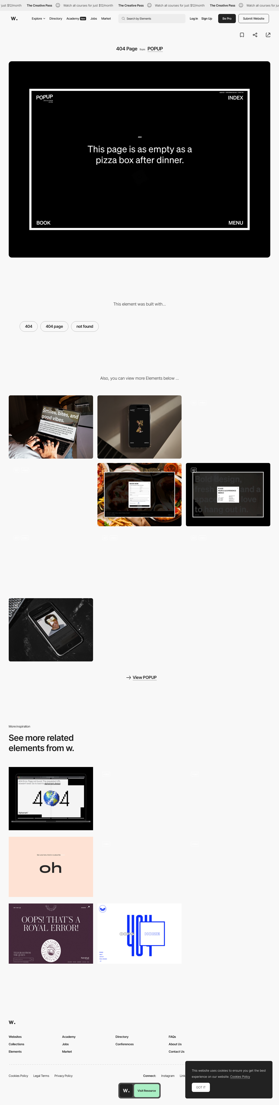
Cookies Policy (18, 1076)
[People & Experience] (228, 562)
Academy (76, 18)
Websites (15, 1036)
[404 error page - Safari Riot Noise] (139, 933)
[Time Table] (139, 562)
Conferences (125, 1044)
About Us (175, 1044)
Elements (15, 1051)
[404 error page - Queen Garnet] (51, 933)
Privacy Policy (63, 1076)
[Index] (228, 494)
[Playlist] (51, 629)
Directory (55, 18)
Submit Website (253, 18)
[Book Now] (139, 494)
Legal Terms (41, 1076)
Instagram (168, 1076)
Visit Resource (147, 1090)
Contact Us (176, 1051)
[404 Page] (51, 798)
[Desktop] (51, 427)
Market (106, 18)
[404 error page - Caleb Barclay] (51, 867)
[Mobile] (139, 427)
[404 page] (228, 798)
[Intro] (51, 494)
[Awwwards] (14, 18)
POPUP (155, 48)
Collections (16, 1044)
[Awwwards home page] (126, 1090)
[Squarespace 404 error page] (228, 867)
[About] (51, 562)
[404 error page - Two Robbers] (139, 867)
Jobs (93, 18)
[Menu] (228, 427)
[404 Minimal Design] (139, 798)
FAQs (172, 1036)
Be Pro (227, 18)
